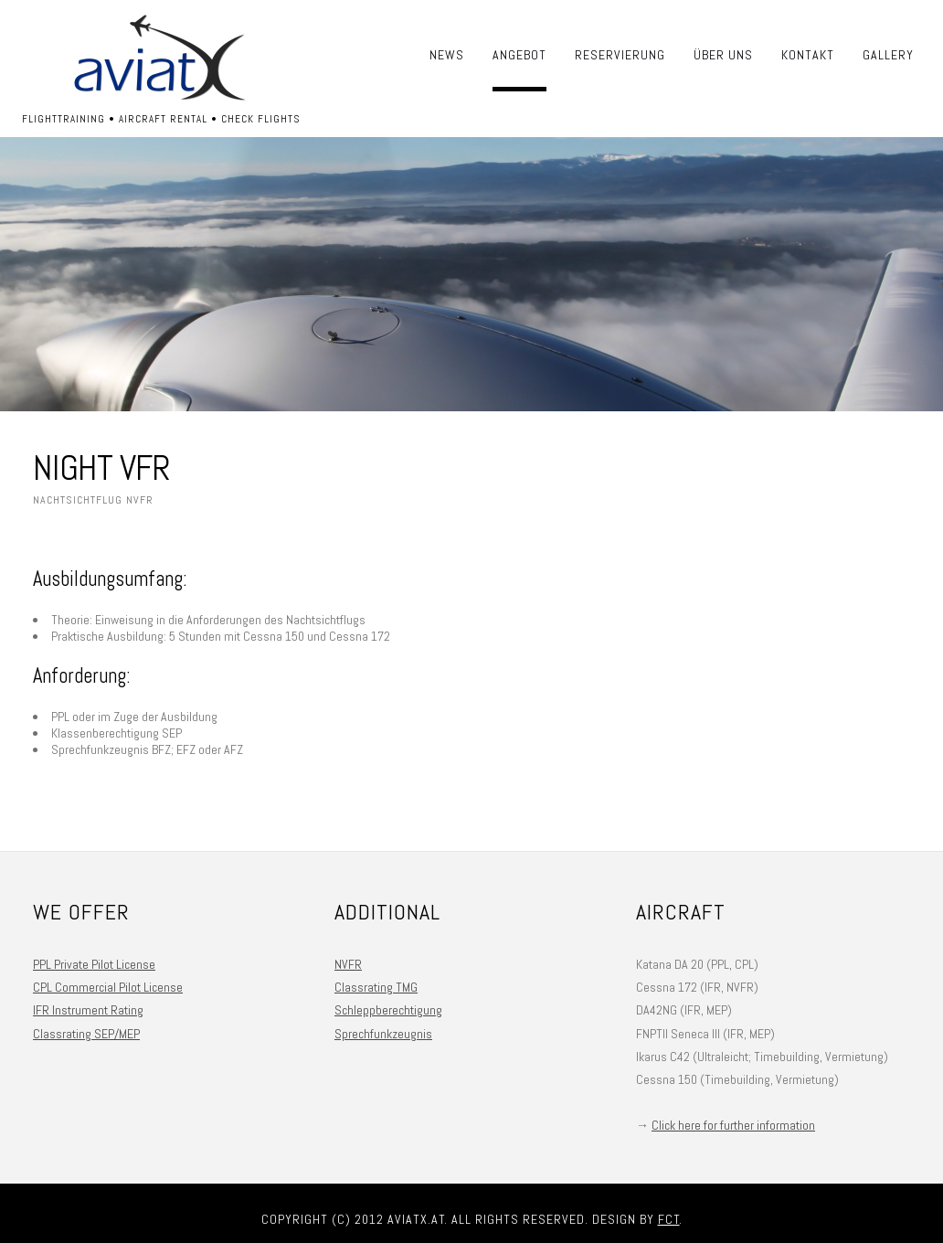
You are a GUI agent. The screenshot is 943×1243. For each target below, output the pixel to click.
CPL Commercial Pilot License (108, 987)
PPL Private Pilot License (94, 964)
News (446, 55)
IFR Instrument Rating (88, 1010)
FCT (669, 1219)
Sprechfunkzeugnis (383, 1033)
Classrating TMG (376, 987)
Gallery (888, 55)
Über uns (723, 55)
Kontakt (807, 55)
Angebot (519, 55)
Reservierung (620, 55)
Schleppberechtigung (388, 1010)
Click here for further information (733, 1125)
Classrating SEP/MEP (86, 1033)
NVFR (348, 964)
